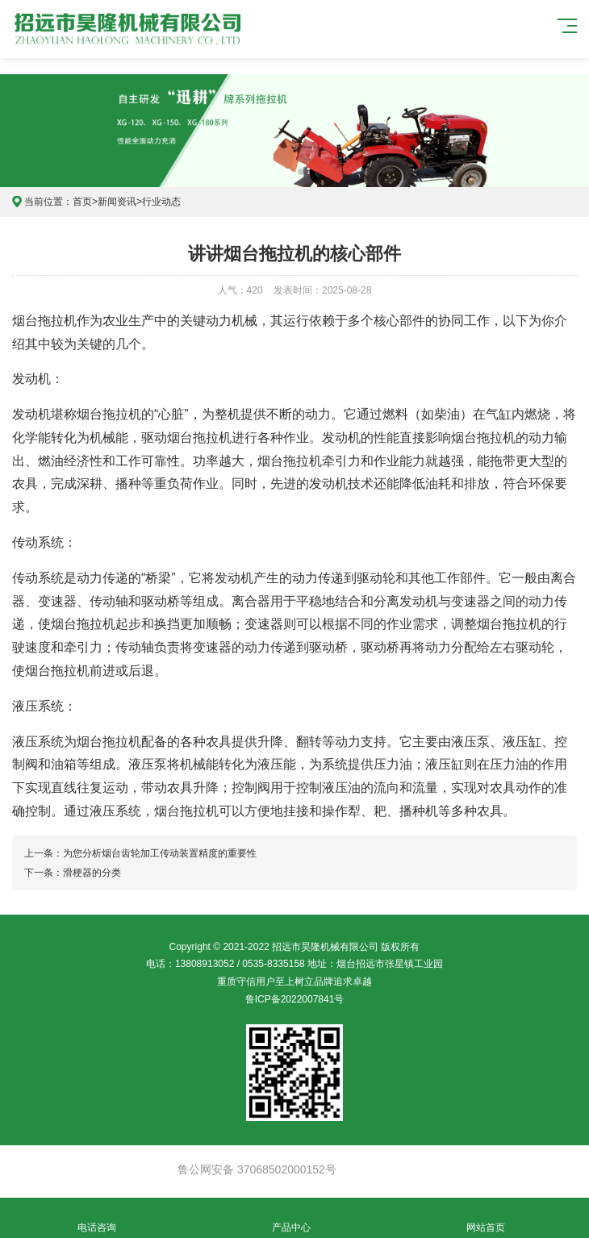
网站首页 (486, 1218)
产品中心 (291, 1218)
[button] (288, 172)
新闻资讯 (117, 201)
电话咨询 (97, 1218)
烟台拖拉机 (44, 320)
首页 (82, 201)
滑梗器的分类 (92, 872)
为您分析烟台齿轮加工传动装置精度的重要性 (160, 853)
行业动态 (161, 201)
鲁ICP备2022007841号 (295, 999)
